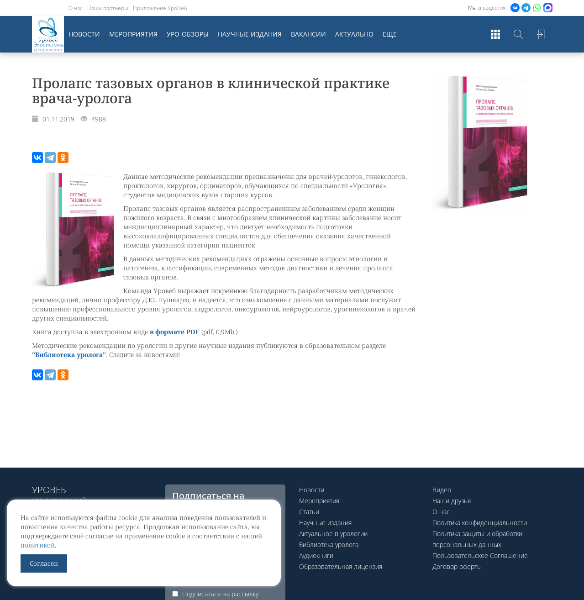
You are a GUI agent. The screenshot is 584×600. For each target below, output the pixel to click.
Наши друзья (451, 500)
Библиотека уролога (328, 544)
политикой (38, 545)
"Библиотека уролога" (69, 354)
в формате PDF (175, 331)
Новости (84, 34)
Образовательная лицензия (340, 566)
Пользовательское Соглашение (480, 555)
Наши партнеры (107, 8)
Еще (390, 34)
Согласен (44, 563)
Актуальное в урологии (333, 533)
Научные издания (250, 34)
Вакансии (308, 34)
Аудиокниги (316, 555)
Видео (441, 489)
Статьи (309, 511)
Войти (541, 34)
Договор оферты (457, 566)
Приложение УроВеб (160, 8)
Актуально (354, 34)
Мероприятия (133, 34)
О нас (75, 8)
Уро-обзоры (188, 34)
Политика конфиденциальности (479, 522)
